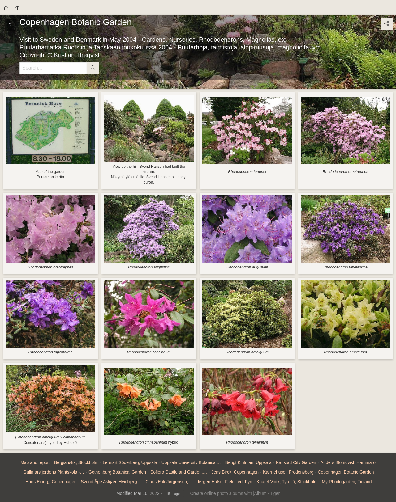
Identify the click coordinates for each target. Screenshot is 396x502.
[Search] (53, 68)
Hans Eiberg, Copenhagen (50, 481)
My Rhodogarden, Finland (347, 481)
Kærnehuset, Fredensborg (288, 472)
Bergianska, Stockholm (76, 462)
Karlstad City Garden (296, 462)
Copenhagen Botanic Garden (346, 472)
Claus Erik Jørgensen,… (169, 481)
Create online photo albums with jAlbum (228, 493)
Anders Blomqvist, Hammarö (348, 462)
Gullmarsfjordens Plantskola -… (53, 472)
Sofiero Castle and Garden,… (178, 472)
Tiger (275, 493)
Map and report (35, 462)
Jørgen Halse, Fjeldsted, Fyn (224, 481)
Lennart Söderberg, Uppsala (130, 462)
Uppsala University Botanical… (191, 462)
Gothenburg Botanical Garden (117, 472)
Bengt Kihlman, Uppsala (248, 462)
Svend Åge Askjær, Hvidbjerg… (111, 481)
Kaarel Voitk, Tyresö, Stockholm (286, 481)
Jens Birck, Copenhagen (235, 472)
